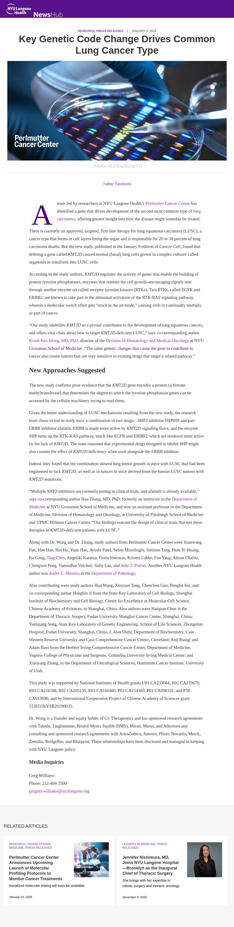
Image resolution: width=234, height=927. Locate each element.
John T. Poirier (133, 565)
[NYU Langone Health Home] (18, 10)
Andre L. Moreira (64, 573)
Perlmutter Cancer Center (168, 203)
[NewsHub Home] (48, 14)
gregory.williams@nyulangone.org (59, 791)
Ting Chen (56, 557)
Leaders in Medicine (138, 844)
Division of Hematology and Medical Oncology (147, 340)
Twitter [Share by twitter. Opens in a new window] (108, 184)
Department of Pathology (113, 573)
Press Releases (109, 31)
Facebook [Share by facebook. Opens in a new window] (123, 184)
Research (86, 31)
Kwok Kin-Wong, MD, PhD (53, 340)
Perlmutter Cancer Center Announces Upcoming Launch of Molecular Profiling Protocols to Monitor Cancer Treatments (35, 868)
